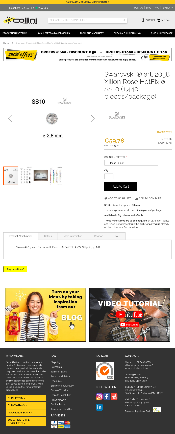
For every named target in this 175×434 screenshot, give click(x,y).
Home (6, 43)
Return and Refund (61, 376)
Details (48, 236)
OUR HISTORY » (16, 398)
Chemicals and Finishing (127, 33)
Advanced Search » (20, 412)
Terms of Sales (59, 371)
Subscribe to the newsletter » (19, 421)
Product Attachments (20, 236)
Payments (56, 367)
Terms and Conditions (62, 409)
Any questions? (15, 269)
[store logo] (23, 20)
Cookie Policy (58, 404)
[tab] (20, 236)
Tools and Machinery (92, 33)
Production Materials (15, 33)
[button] (167, 8)
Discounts (56, 381)
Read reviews (164, 131)
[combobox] (87, 20)
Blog (148, 7)
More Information (73, 236)
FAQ (157, 7)
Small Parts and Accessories (54, 33)
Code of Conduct (60, 390)
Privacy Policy (58, 399)
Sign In (150, 20)
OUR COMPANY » (18, 405)
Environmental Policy (62, 385)
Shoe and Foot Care (161, 33)
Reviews (98, 236)
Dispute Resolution (61, 395)
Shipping (55, 362)
